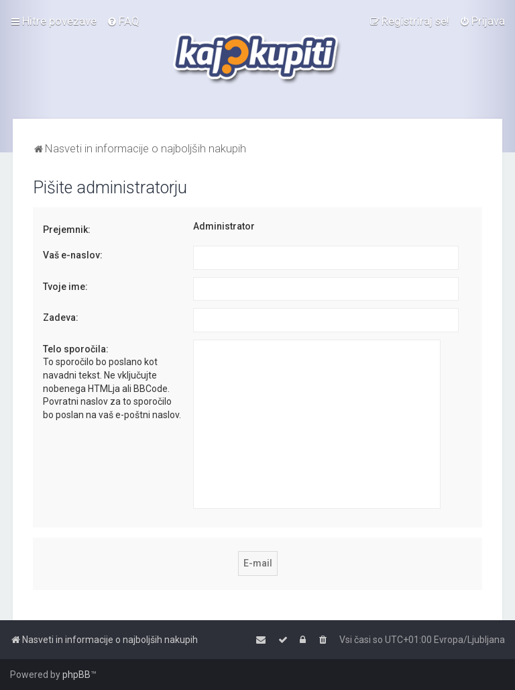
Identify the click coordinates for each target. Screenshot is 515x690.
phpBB (76, 674)
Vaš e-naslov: (73, 255)
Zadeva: (60, 317)
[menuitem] (123, 20)
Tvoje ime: (65, 286)
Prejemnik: (67, 229)
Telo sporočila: (76, 349)
